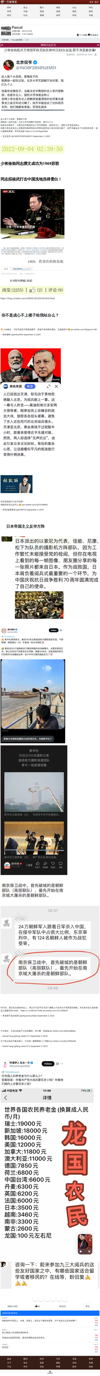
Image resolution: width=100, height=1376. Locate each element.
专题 (91, 15)
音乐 (25, 1363)
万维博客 (5, 40)
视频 (42, 15)
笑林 (91, 1366)
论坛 (74, 7)
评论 (91, 7)
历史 (42, 1366)
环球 (9, 11)
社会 (25, 15)
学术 (25, 1366)
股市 (74, 1366)
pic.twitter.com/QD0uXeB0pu (63, 1031)
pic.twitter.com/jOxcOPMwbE (63, 1041)
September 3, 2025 (41, 136)
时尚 (42, 1359)
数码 (25, 1359)
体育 (58, 15)
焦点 (25, 7)
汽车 (58, 1359)
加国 (58, 11)
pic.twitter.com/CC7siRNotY (55, 1010)
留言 (93, 35)
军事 (58, 1366)
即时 (9, 7)
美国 (42, 11)
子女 (9, 1366)
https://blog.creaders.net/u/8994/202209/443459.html (28, 298)
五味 (74, 1359)
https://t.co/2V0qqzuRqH (36, 131)
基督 (42, 1363)
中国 (25, 11)
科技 (74, 15)
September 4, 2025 (39, 1036)
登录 (91, 2)
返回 (96, 2)
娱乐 (9, 15)
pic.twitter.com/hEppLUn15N (84, 329)
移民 (74, 11)
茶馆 (91, 1359)
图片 (42, 7)
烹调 (91, 1363)
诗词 (74, 1363)
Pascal (17, 27)
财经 (91, 11)
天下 (9, 1363)
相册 (82, 35)
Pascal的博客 (17, 40)
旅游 (9, 1359)
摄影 (58, 1363)
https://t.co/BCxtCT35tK (31, 1010)
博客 (58, 7)
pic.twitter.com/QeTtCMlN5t (35, 504)
